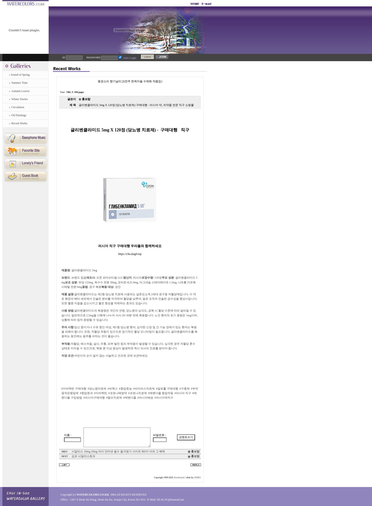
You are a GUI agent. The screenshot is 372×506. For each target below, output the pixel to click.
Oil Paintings (18, 115)
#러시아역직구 (164, 397)
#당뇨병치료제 (97, 388)
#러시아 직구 (183, 393)
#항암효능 (125, 388)
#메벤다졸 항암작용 (160, 393)
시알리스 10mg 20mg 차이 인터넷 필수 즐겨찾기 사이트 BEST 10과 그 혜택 (118, 451)
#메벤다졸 (129, 397)
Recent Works (19, 123)
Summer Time (19, 82)
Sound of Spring (20, 74)
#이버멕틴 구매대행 (73, 388)
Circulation (17, 107)
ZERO (197, 477)
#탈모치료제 (114, 397)
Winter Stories (19, 99)
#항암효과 (86, 393)
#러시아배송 (145, 397)
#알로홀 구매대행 (167, 388)
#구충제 (185, 388)
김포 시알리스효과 (83, 456)
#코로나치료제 (137, 393)
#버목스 (113, 388)
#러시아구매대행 (94, 397)
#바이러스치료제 (144, 388)
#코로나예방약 (117, 393)
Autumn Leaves (20, 91)
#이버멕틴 (100, 393)
